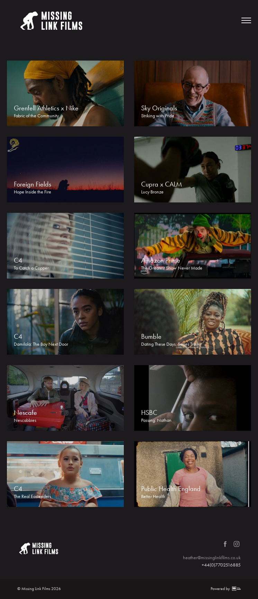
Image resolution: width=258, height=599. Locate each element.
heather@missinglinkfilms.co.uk (212, 557)
